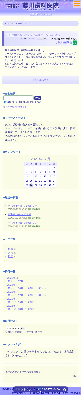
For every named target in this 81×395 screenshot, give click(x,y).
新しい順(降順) (14, 331)
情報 (10, 248)
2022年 (11, 298)
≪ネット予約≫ (24, 389)
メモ (10, 252)
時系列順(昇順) (34, 331)
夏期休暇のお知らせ (19, 214)
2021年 (11, 305)
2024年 (11, 284)
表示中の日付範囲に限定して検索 (22, 101)
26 (31, 185)
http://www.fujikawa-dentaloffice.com (58, 1)
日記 (10, 256)
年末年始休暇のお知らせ (22, 205)
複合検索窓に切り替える (14, 107)
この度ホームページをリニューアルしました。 (33, 34)
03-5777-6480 (49, 389)
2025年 (11, 277)
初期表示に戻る (40, 79)
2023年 (11, 291)
